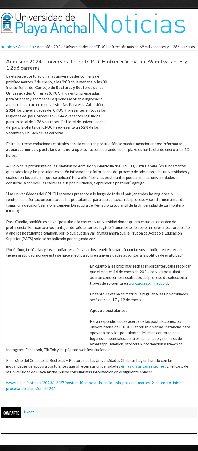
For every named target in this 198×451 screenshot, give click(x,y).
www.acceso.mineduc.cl (148, 283)
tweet (29, 411)
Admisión (26, 46)
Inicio (8, 46)
